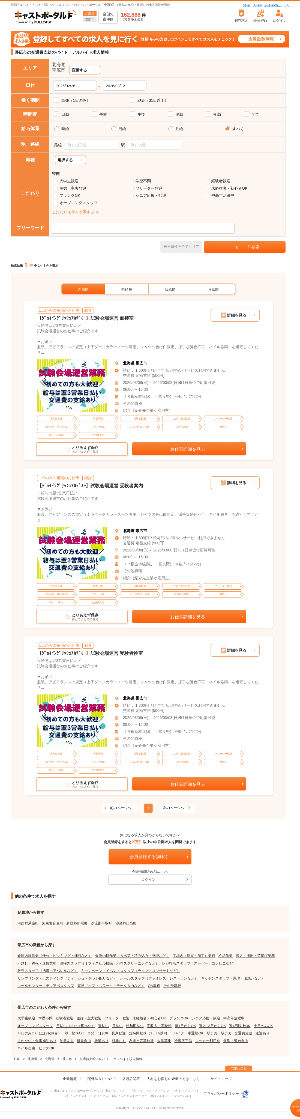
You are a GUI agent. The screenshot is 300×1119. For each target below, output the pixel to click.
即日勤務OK (74, 1033)
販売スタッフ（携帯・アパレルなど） (47, 971)
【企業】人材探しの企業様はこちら (265, 5)
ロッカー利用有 (207, 1041)
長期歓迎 (119, 1033)
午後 (141, 114)
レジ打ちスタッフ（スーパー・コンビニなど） (199, 963)
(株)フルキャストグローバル (170, 1095)
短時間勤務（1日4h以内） (149, 1033)
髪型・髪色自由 (235, 1041)
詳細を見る (236, 315)
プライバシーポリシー (226, 1093)
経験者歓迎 (220, 181)
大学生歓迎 (69, 181)
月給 (179, 129)
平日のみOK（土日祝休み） (39, 1033)
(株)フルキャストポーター (129, 1095)
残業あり (101, 1041)
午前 (103, 114)
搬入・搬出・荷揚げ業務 (255, 956)
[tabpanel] (72, 385)
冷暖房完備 (183, 1041)
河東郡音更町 (52, 923)
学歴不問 (143, 181)
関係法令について (102, 1079)
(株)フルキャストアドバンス (150, 1090)
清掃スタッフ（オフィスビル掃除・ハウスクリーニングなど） (109, 963)
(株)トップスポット (186, 1090)
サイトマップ (221, 1079)
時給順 (126, 289)
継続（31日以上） (153, 100)
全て (255, 114)
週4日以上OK (239, 1026)
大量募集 (164, 1041)
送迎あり (263, 1033)
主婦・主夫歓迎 (72, 188)
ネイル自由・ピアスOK (36, 1048)
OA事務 (154, 986)
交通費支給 (243, 1033)
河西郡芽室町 (28, 923)
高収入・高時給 (159, 1026)
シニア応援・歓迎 (151, 195)
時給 (65, 129)
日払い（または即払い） (75, 1026)
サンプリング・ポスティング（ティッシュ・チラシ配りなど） (67, 978)
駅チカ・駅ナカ (219, 1033)
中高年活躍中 (222, 195)
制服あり (67, 1041)
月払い (117, 1026)
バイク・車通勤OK (188, 1033)
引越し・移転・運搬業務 (36, 963)
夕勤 (179, 114)
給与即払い (135, 1026)
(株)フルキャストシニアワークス (86, 1095)
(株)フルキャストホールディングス (77, 1090)
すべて (238, 129)
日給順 (170, 289)
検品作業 (225, 956)
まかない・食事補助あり (36, 1041)
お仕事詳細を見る (187, 449)
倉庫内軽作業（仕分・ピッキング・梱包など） (54, 956)
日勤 (65, 114)
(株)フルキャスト (116, 1090)
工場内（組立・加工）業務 (194, 956)
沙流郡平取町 (101, 923)
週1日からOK (185, 1026)
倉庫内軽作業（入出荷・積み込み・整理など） (132, 956)
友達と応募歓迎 (141, 1041)
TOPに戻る (238, 1068)
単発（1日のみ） (75, 100)
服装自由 (84, 1041)
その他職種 (172, 986)
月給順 (213, 289)
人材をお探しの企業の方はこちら (173, 1079)
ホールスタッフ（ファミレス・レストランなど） (159, 978)
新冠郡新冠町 (77, 923)
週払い (103, 1026)
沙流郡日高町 (126, 923)
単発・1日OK (98, 1033)
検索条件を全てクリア (181, 246)
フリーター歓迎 (149, 188)
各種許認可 (131, 1079)
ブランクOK (69, 195)
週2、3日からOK (212, 1026)
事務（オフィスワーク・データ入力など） (111, 986)
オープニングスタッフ (78, 203)
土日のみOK (263, 1026)
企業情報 (70, 1079)
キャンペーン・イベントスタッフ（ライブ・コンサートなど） (130, 971)
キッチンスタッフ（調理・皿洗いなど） (233, 978)
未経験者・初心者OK (229, 188)
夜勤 (217, 114)
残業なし (119, 1041)
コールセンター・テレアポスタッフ (45, 986)
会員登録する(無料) (148, 856)
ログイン (148, 880)
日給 (122, 129)
